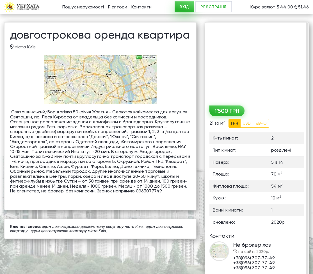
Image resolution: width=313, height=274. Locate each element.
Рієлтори (117, 7)
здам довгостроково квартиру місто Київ (68, 230)
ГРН (234, 123)
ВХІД (184, 7)
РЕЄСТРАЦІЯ (213, 7)
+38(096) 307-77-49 (254, 257)
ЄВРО (261, 123)
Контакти (141, 7)
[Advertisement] (257, 62)
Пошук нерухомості (83, 7)
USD (247, 123)
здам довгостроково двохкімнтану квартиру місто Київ (92, 226)
